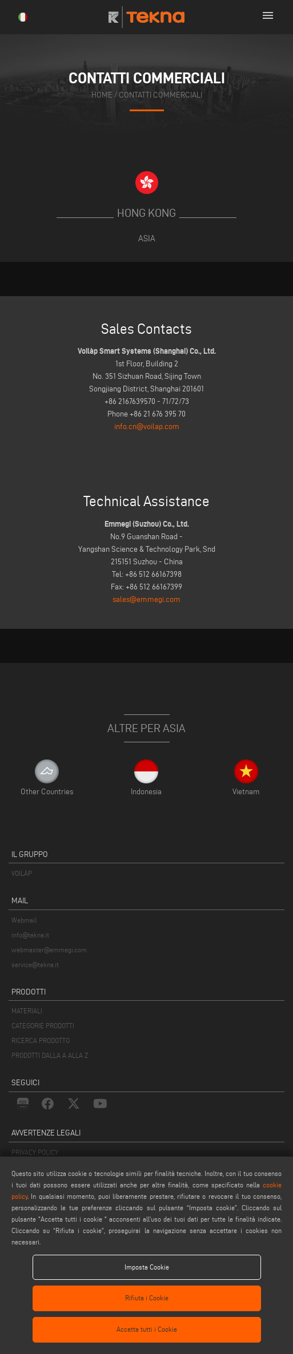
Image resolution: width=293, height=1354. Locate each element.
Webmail (24, 920)
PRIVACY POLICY (34, 1152)
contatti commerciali (160, 95)
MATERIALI (26, 1011)
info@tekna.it (30, 935)
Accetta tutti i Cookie (147, 1329)
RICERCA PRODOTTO (40, 1040)
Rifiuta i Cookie (146, 1298)
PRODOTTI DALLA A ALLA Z (49, 1055)
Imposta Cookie (147, 1267)
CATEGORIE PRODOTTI (42, 1025)
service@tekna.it (35, 964)
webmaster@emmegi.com (49, 949)
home (102, 95)
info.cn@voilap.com (146, 426)
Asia (146, 238)
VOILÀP (21, 873)
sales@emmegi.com (146, 599)
